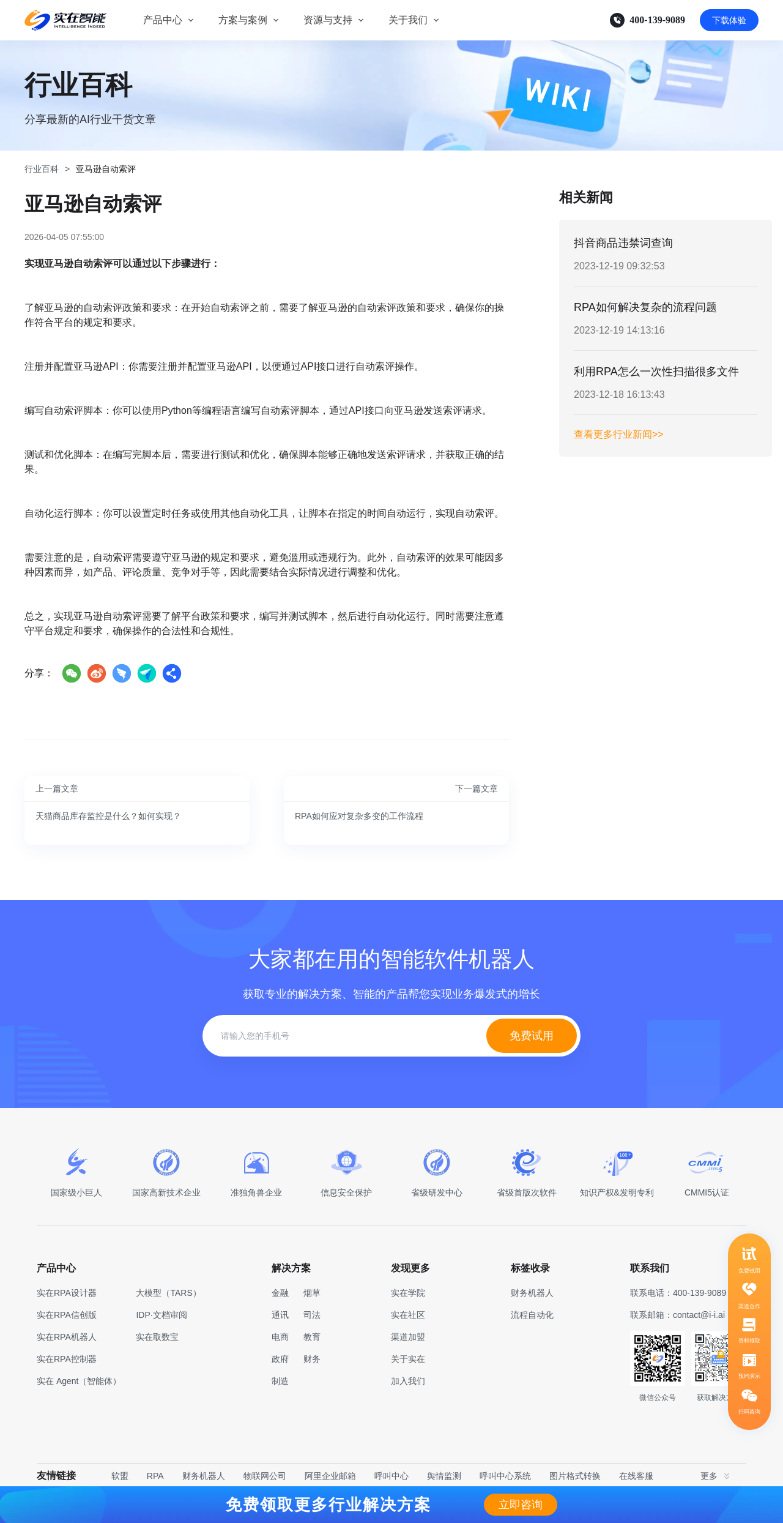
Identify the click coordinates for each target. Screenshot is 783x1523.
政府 (280, 1359)
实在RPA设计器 (67, 1293)
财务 (312, 1359)
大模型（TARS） (168, 1293)
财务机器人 (203, 1476)
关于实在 (408, 1359)
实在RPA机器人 (67, 1337)
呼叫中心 (391, 1476)
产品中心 (162, 20)
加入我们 (408, 1381)
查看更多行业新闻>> (619, 434)
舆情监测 (444, 1476)
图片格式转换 (575, 1476)
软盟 (119, 1476)
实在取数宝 (157, 1337)
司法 (312, 1315)
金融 (280, 1293)
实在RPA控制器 (67, 1359)
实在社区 (408, 1315)
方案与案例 (242, 20)
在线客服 (636, 1476)
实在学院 (408, 1293)
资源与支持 (327, 20)
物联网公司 (264, 1476)
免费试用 (532, 1036)
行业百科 (41, 169)
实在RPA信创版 (67, 1315)
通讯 (280, 1315)
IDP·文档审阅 (161, 1315)
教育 (312, 1337)
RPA (155, 1476)
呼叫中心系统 (505, 1476)
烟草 (312, 1293)
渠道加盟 (408, 1337)
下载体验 (729, 20)
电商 (280, 1337)
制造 (280, 1381)
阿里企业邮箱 (330, 1476)
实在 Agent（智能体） (79, 1381)
